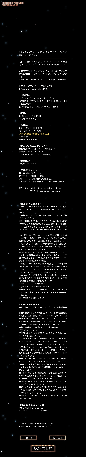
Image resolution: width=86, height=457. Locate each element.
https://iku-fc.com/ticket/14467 (34, 88)
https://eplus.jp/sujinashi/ (49, 191)
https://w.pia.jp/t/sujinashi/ (49, 188)
